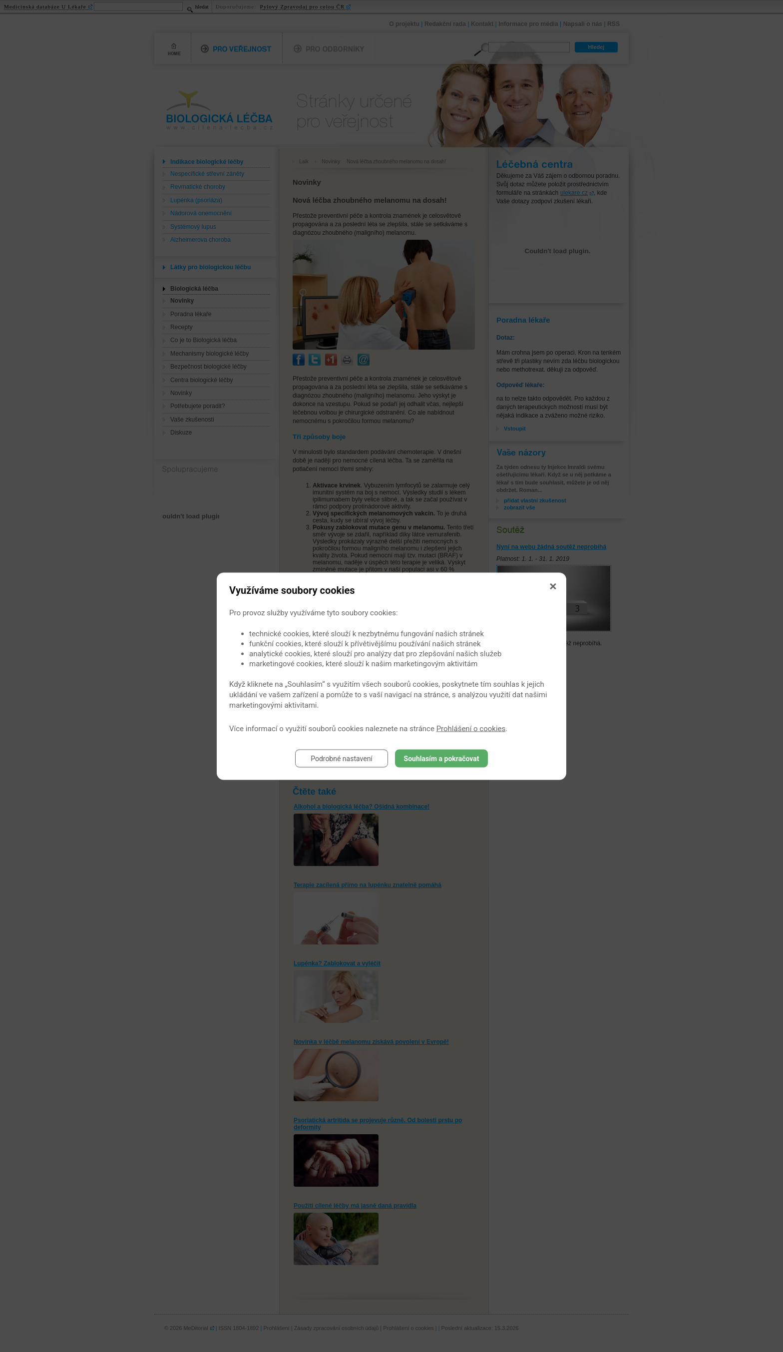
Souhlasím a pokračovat (441, 758)
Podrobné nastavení (342, 758)
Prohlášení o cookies (471, 728)
